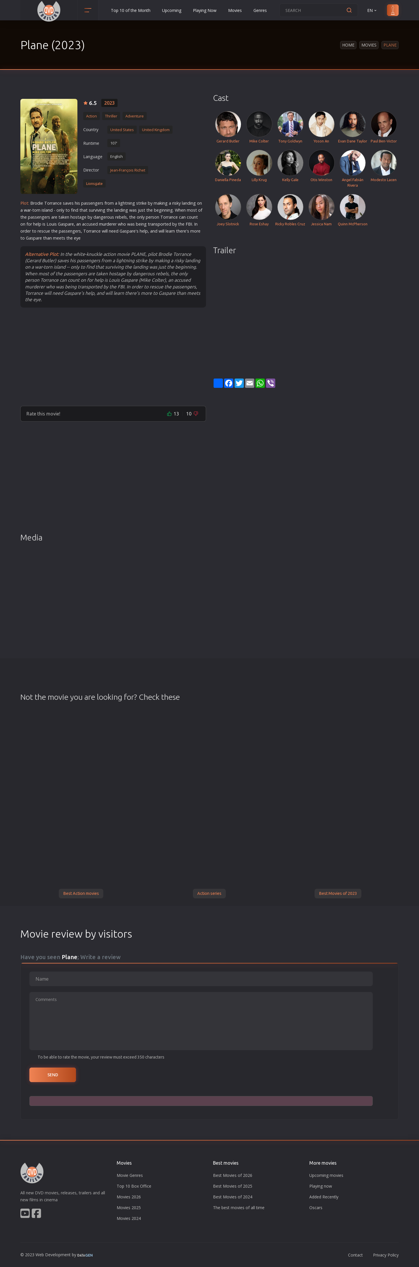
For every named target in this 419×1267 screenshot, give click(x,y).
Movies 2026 (129, 1197)
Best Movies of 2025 (232, 1186)
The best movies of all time (238, 1207)
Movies (235, 10)
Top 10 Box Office (134, 1186)
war (27, 210)
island (47, 210)
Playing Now (204, 10)
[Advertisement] (113, 356)
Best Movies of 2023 (338, 893)
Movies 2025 (129, 1207)
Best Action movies (81, 893)
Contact (355, 1255)
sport (161, 224)
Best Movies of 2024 (232, 1197)
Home (348, 45)
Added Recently (323, 1197)
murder (106, 224)
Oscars (315, 1207)
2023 (109, 103)
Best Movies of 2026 (232, 1175)
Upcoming (171, 10)
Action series (209, 893)
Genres (260, 10)
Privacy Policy (386, 1255)
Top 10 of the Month (130, 10)
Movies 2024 (129, 1218)
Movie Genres (130, 1175)
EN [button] (372, 10)
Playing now (320, 1186)
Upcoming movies (326, 1175)
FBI (189, 224)
